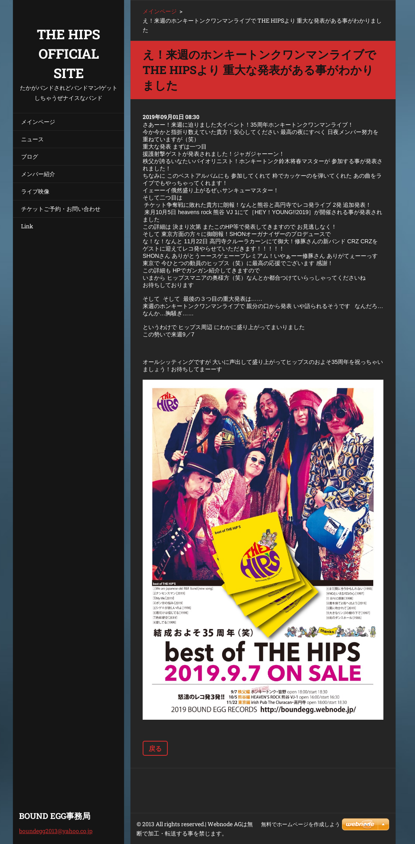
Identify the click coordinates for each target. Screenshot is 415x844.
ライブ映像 (35, 191)
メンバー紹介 (38, 174)
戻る (155, 748)
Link (27, 226)
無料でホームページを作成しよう (300, 824)
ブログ (29, 156)
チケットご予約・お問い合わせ (61, 209)
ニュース (32, 139)
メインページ (38, 121)
